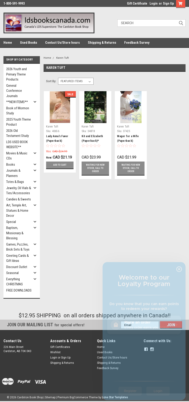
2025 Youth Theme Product (18, 122)
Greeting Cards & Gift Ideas (17, 258)
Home (7, 42)
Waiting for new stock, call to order (95, 168)
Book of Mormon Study (17, 111)
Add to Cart (59, 165)
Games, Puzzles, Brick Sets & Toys (18, 247)
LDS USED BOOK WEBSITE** (17, 144)
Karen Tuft (62, 57)
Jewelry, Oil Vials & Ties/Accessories (18, 190)
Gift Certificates (60, 347)
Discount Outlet (16, 267)
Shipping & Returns (102, 42)
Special (11, 222)
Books (10, 164)
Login (154, 3)
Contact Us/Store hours (62, 42)
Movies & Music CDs (16, 156)
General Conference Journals (14, 91)
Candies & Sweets (18, 199)
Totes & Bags (15, 182)
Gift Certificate (137, 3)
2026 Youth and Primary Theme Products (16, 74)
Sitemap (50, 397)
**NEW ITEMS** (17, 102)
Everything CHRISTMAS (14, 281)
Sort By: (51, 81)
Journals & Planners (13, 173)
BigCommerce (79, 397)
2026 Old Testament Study (17, 133)
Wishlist (55, 352)
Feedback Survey (137, 42)
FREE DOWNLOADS (19, 290)
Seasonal (12, 273)
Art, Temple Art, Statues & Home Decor (17, 210)
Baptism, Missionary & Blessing (15, 233)
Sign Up (168, 3)
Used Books (28, 42)
